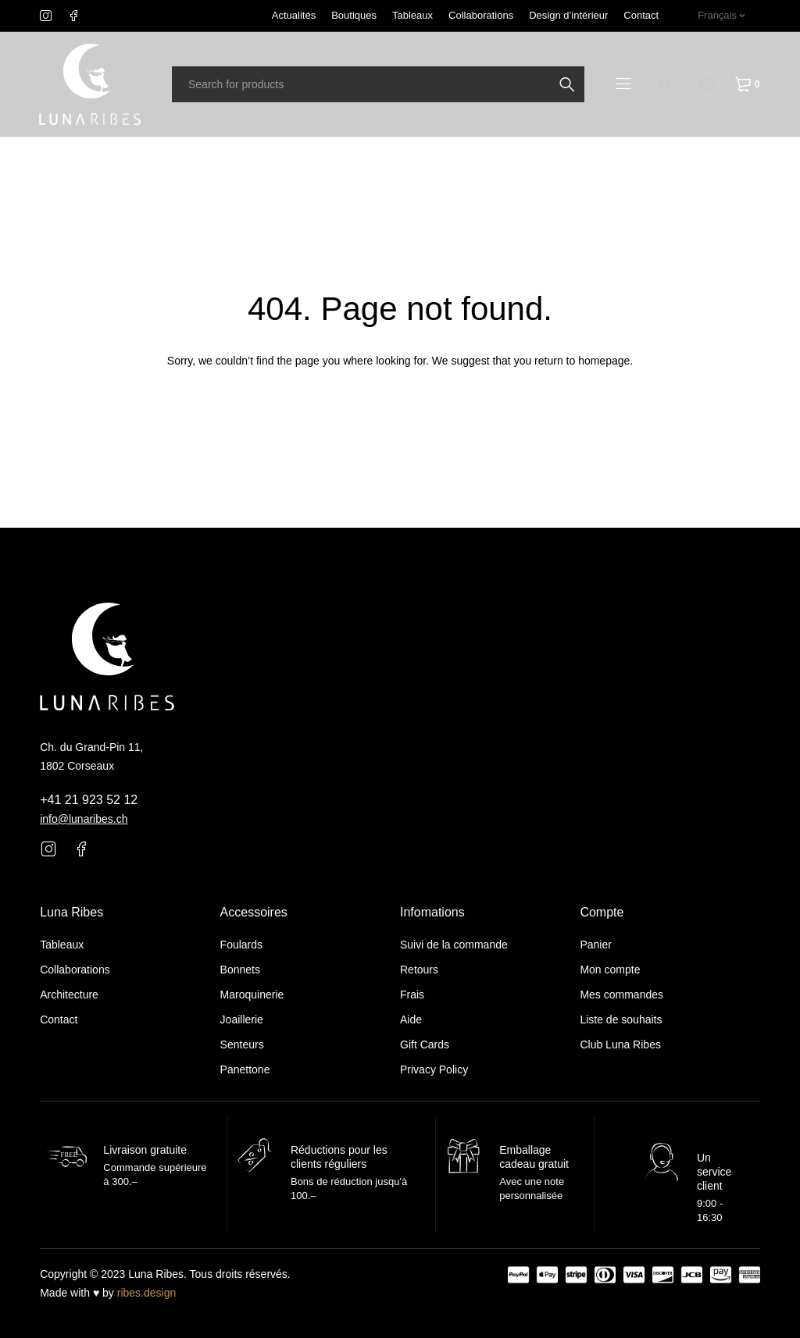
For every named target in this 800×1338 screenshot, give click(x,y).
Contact (641, 15)
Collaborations (480, 15)
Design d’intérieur (568, 15)
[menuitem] (721, 15)
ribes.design (147, 1292)
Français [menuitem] (717, 15)
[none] (721, 15)
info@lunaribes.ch (83, 819)
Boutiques (354, 15)
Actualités (294, 15)
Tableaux (412, 15)
